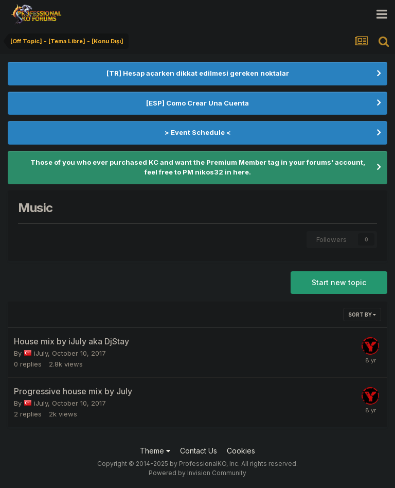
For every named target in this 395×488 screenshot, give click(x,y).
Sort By (362, 314)
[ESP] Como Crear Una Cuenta (197, 103)
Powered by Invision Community (197, 473)
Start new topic (339, 282)
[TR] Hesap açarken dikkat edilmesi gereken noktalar (197, 73)
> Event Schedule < (198, 132)
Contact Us (198, 450)
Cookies (241, 450)
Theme (155, 450)
